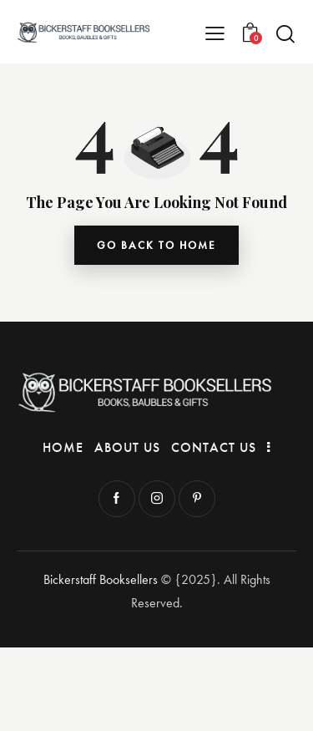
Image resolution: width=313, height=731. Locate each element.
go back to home (156, 245)
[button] (215, 32)
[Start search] (285, 33)
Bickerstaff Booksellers (100, 579)
